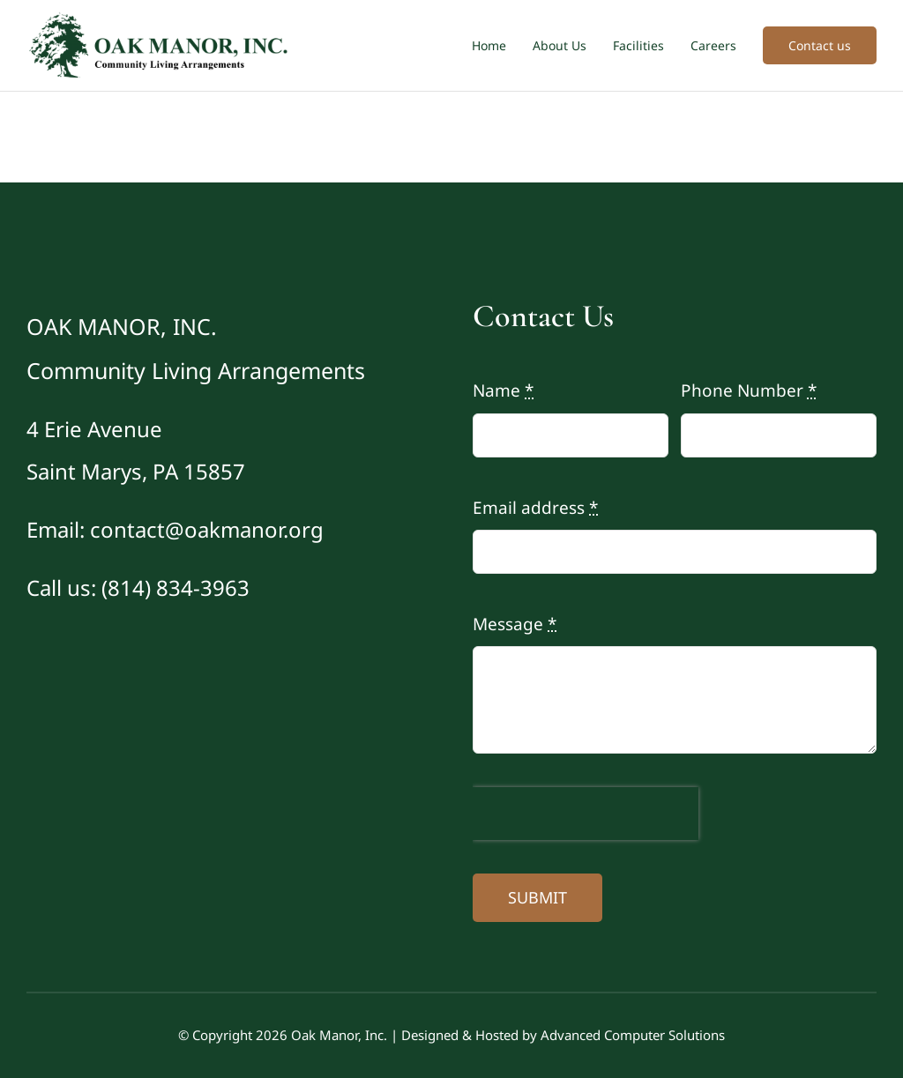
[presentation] (585, 813)
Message (514, 624)
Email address (535, 507)
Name (503, 390)
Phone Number (749, 390)
